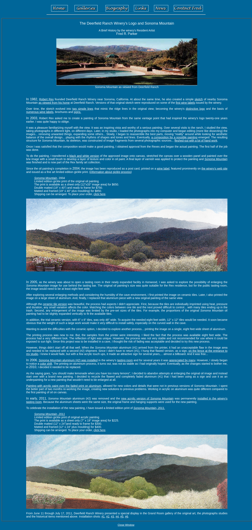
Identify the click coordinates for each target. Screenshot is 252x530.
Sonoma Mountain (215, 159)
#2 (107, 516)
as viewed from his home (54, 102)
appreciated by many (182, 360)
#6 (126, 516)
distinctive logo (195, 108)
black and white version (84, 155)
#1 (103, 516)
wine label (163, 168)
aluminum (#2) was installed (80, 360)
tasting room (125, 360)
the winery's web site (214, 168)
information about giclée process (110, 172)
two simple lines (82, 108)
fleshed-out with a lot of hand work (196, 140)
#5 (122, 516)
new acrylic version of (147, 398)
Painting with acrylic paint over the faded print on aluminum (63, 385)
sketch (199, 99)
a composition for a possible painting (174, 137)
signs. (77, 112)
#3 (112, 516)
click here (99, 194)
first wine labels (185, 102)
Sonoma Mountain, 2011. (149, 408)
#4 (117, 516)
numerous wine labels (39, 112)
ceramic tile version (55, 304)
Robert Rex (46, 99)
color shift (46, 363)
